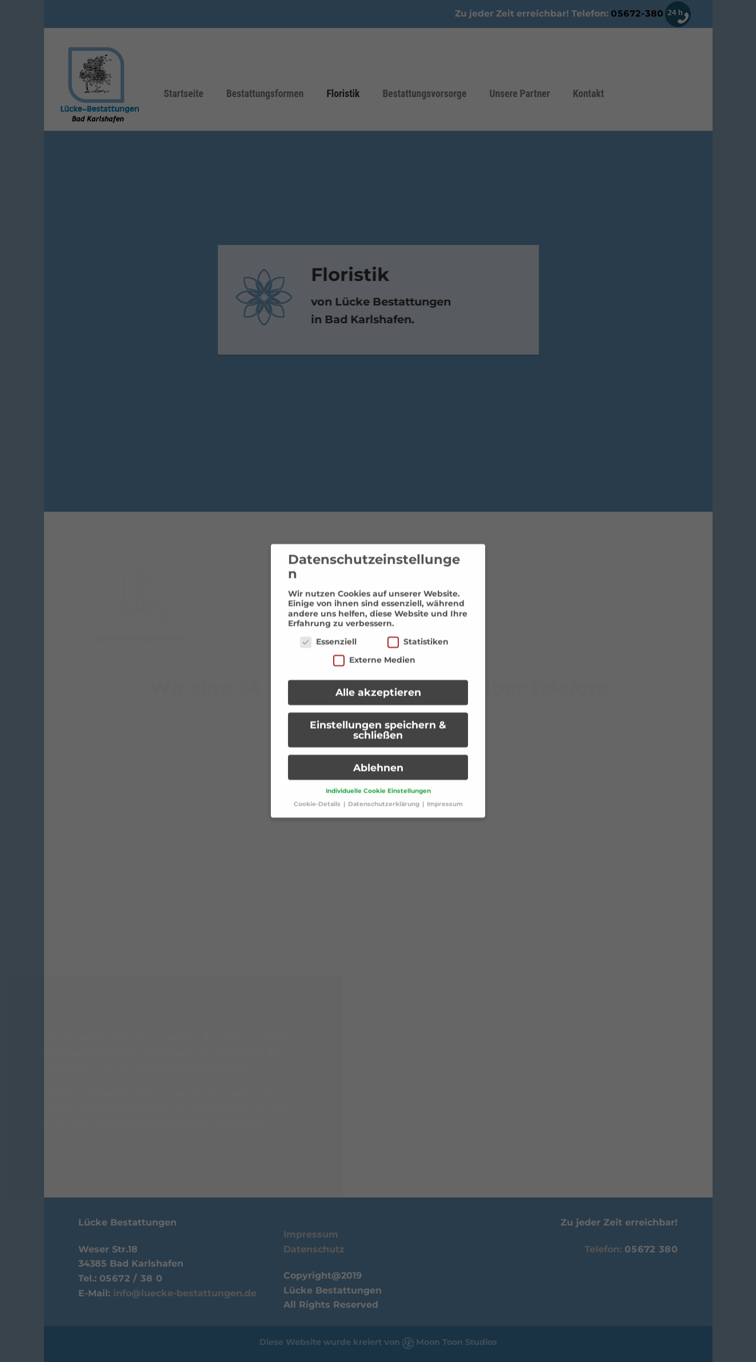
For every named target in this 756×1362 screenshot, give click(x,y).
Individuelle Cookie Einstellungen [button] (378, 783)
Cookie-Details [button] (318, 796)
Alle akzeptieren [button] (378, 684)
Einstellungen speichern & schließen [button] (378, 722)
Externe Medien (374, 652)
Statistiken (418, 634)
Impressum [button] (445, 796)
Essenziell (328, 634)
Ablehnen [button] (378, 760)
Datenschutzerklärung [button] (384, 796)
